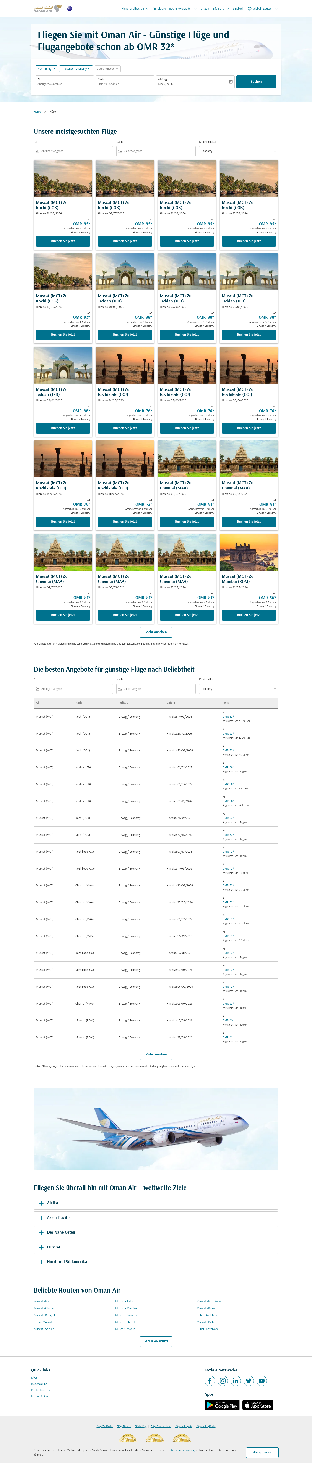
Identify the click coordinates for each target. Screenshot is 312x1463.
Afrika (47, 1203)
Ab (39, 79)
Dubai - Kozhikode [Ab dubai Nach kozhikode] (207, 1329)
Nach (101, 79)
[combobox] (64, 84)
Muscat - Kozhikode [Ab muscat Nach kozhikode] (209, 1301)
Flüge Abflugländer (206, 1426)
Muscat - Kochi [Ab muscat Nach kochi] (43, 1301)
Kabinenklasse (207, 142)
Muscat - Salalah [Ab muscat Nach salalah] (44, 1329)
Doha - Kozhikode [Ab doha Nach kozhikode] (207, 1315)
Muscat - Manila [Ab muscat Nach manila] (125, 1329)
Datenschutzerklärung (181, 1450)
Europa (48, 1247)
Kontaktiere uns (40, 1390)
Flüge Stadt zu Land (161, 1426)
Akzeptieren (262, 1452)
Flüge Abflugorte (183, 1426)
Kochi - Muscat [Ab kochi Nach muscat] (43, 1322)
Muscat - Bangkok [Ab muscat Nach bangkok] (44, 1315)
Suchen (256, 82)
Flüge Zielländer (104, 1426)
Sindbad (238, 8)
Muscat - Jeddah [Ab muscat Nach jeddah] (125, 1301)
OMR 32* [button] (155, 47)
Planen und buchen (136, 8)
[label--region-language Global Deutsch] (263, 8)
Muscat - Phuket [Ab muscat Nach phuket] (125, 1322)
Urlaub (205, 8)
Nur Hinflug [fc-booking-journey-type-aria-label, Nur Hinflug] (44, 69)
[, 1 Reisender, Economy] (74, 69)
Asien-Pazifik (54, 1218)
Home (37, 111)
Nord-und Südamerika (62, 1262)
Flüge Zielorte (124, 1426)
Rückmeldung (39, 1384)
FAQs (34, 1377)
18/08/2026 (165, 84)
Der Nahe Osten (56, 1232)
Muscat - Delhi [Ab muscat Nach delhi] (205, 1322)
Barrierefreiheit (40, 1396)
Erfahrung (221, 8)
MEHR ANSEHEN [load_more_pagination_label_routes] (156, 1341)
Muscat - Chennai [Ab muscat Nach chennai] (44, 1308)
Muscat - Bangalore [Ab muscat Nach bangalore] (127, 1315)
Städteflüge (140, 1426)
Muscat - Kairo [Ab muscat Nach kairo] (206, 1308)
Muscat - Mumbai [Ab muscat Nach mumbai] (126, 1308)
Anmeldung (159, 8)
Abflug (162, 79)
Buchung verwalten (184, 8)
